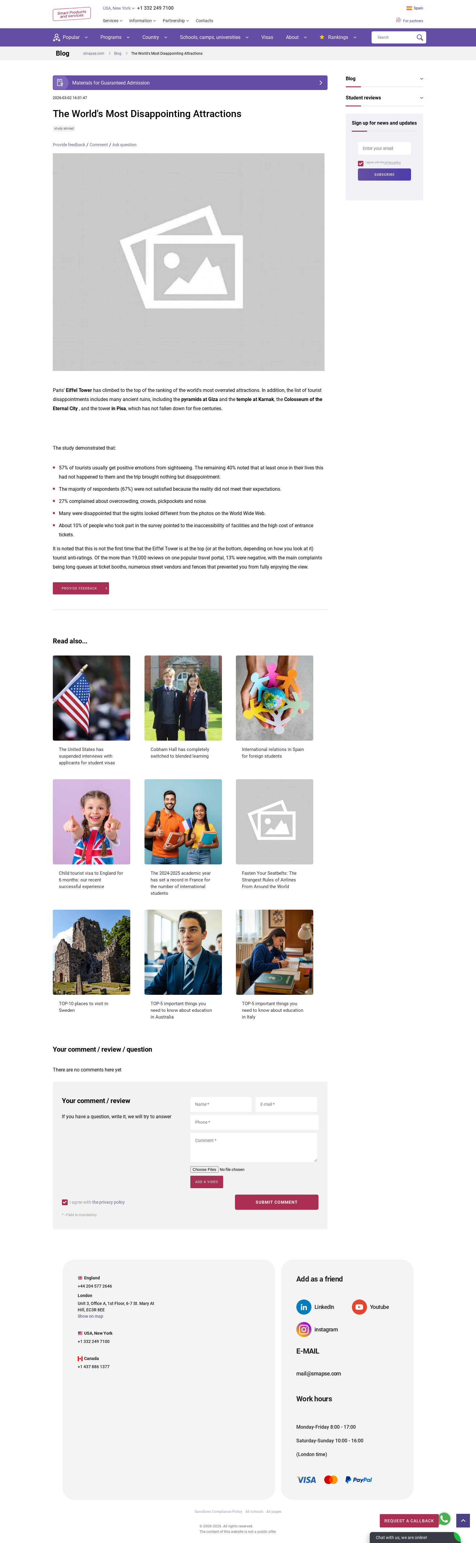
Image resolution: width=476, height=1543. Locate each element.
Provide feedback (69, 144)
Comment (99, 144)
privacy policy (393, 162)
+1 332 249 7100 (155, 8)
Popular (66, 37)
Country (150, 37)
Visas (267, 37)
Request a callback (401, 1519)
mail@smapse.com (318, 1373)
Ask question (124, 144)
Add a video (206, 1182)
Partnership (174, 20)
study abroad (64, 128)
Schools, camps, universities (210, 37)
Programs (110, 37)
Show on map (90, 1315)
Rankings (334, 37)
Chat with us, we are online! (401, 1537)
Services (110, 20)
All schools (254, 1511)
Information (140, 20)
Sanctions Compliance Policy (218, 1511)
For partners (409, 20)
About (292, 37)
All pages (273, 1511)
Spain (414, 8)
